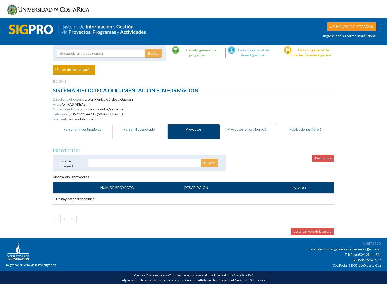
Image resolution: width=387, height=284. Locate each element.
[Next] (73, 219)
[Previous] (57, 219)
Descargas (323, 158)
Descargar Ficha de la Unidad (312, 231)
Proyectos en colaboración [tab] (248, 129)
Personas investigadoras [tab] (82, 129)
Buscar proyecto (68, 163)
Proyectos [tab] (194, 129)
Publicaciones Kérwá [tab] (305, 129)
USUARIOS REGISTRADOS (351, 26)
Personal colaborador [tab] (139, 129)
